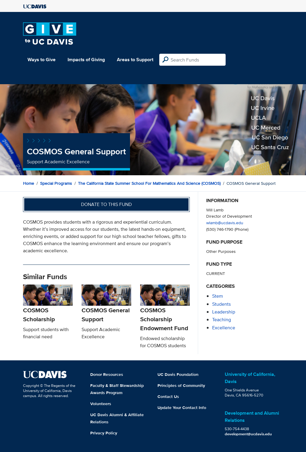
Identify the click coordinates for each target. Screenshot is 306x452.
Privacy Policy (103, 433)
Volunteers (100, 404)
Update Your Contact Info (181, 408)
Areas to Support (135, 59)
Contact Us (168, 396)
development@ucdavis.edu (248, 434)
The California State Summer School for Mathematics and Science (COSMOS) (149, 183)
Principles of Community (181, 385)
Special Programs (56, 183)
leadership (223, 311)
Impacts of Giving (86, 59)
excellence (223, 327)
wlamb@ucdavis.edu (224, 222)
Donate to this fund (106, 204)
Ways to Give (41, 59)
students (221, 304)
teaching (221, 319)
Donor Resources (106, 374)
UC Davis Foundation (177, 374)
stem (217, 296)
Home (28, 183)
